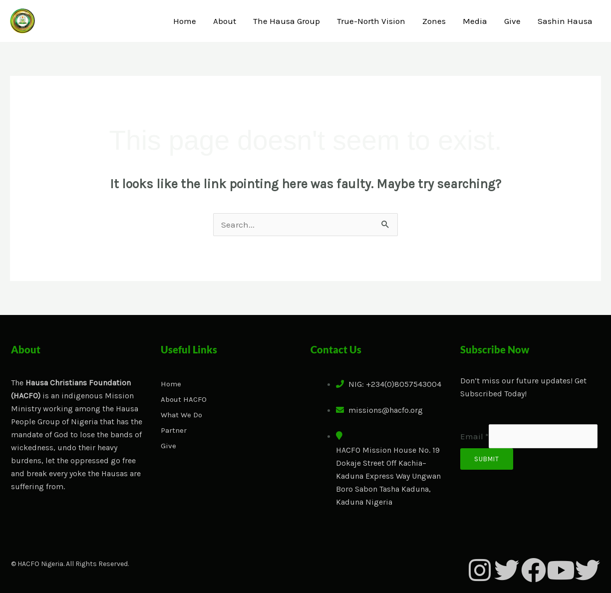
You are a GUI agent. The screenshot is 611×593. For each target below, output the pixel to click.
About (224, 21)
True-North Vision (371, 21)
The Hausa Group (286, 21)
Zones (434, 21)
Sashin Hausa (565, 21)
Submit (486, 459)
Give (512, 21)
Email (474, 436)
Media (475, 21)
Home (184, 21)
